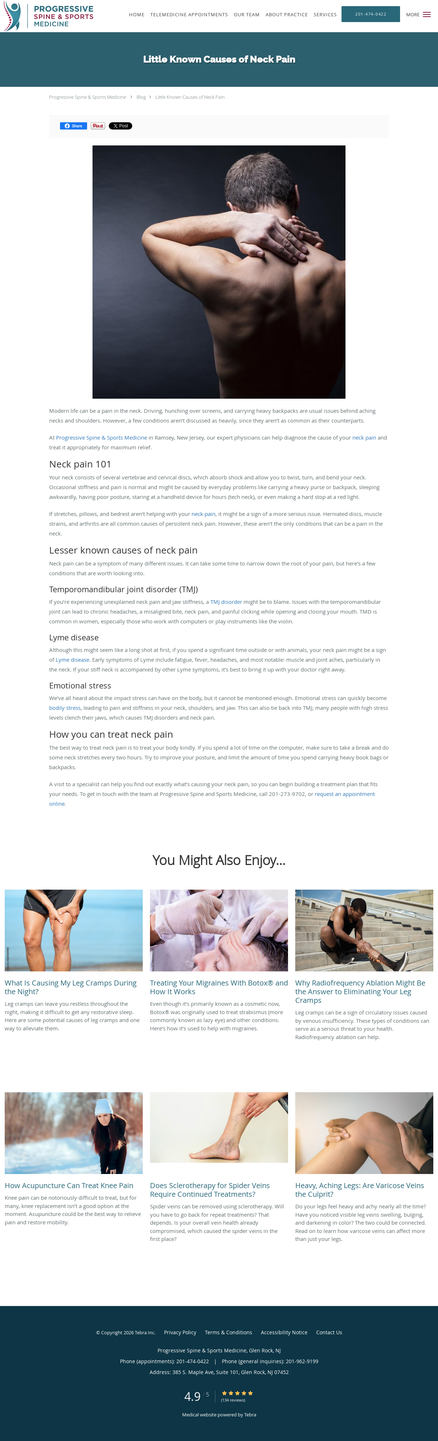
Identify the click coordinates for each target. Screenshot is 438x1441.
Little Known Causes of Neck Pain (190, 97)
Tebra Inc (144, 1332)
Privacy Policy (180, 1332)
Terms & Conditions (228, 1332)
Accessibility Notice (284, 1332)
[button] (427, 14)
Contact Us (329, 1332)
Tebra (250, 1414)
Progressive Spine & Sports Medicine (87, 97)
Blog (141, 97)
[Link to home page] (46, 16)
